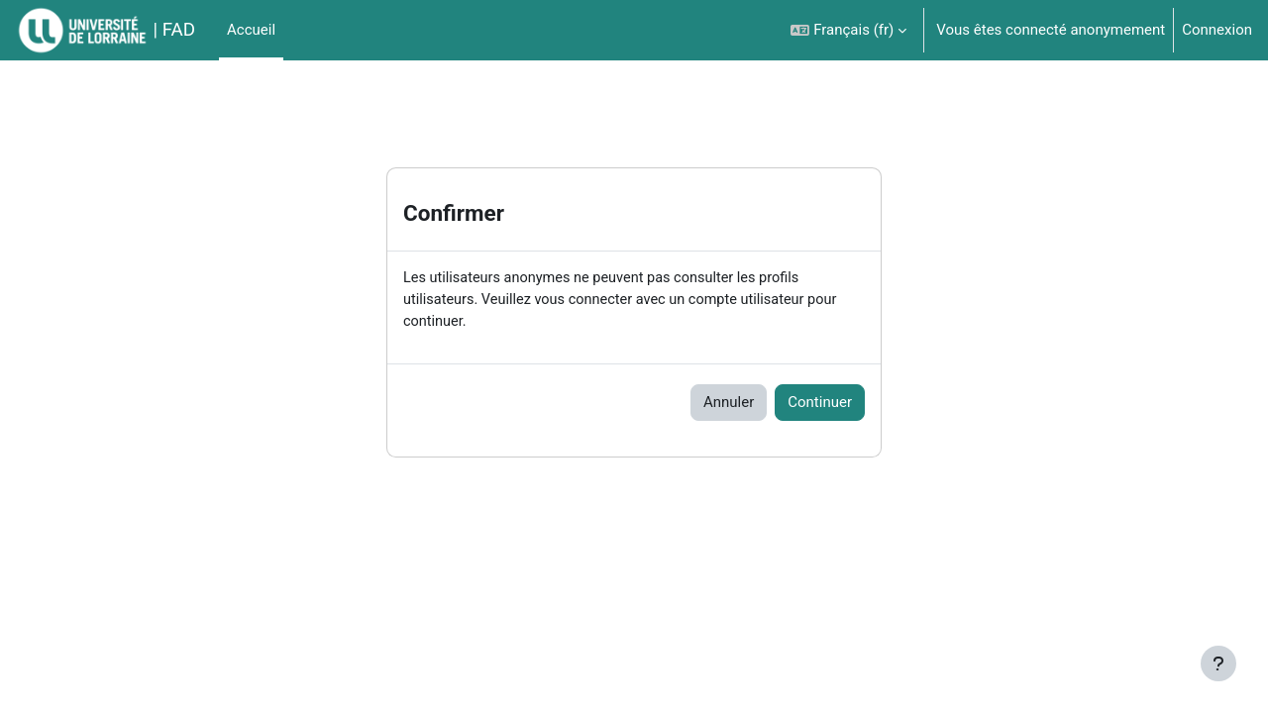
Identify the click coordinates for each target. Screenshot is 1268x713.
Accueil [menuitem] (251, 30)
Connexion (1217, 30)
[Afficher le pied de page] (1218, 663)
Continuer (820, 405)
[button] (848, 30)
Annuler (728, 405)
